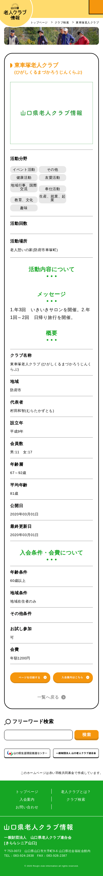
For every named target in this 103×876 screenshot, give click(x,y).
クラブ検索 (75, 799)
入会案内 (27, 799)
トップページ (27, 792)
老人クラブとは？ (76, 792)
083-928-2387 (56, 855)
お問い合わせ (27, 807)
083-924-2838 (23, 855)
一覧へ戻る (48, 697)
